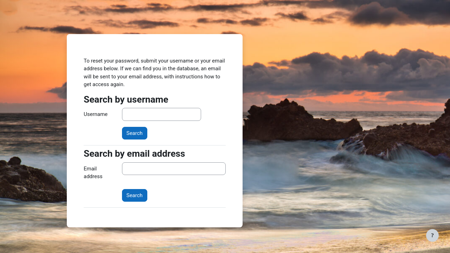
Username (96, 114)
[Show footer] (432, 235)
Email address (93, 173)
